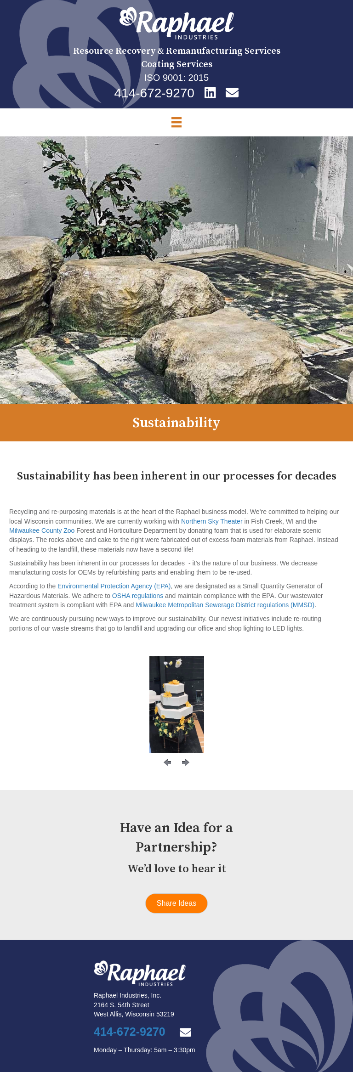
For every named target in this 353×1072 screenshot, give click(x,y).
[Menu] (176, 122)
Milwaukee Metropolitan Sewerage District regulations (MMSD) (225, 605)
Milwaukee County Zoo (41, 530)
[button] (167, 762)
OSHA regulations (137, 595)
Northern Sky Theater (212, 521)
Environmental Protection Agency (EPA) (114, 586)
